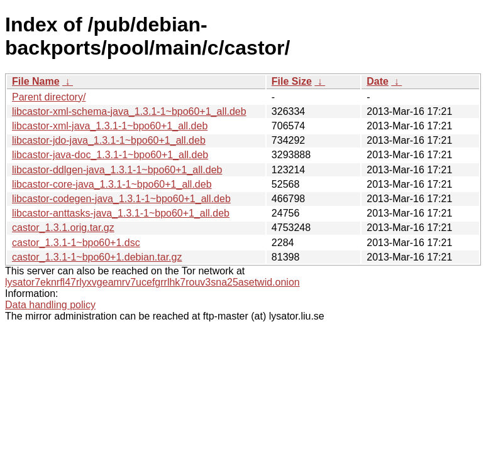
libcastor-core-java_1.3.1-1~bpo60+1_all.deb (112, 184)
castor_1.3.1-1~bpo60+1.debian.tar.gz (97, 257)
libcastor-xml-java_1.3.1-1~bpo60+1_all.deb (109, 126)
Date (378, 81)
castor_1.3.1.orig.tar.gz (63, 227)
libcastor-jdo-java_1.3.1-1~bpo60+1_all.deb (109, 140)
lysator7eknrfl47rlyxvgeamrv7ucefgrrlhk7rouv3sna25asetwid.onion (152, 282)
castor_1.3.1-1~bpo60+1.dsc (76, 242)
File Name (36, 81)
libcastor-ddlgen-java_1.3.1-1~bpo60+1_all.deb (117, 169)
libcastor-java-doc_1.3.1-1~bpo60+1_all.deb (110, 154)
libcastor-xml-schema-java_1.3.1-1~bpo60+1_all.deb (129, 111)
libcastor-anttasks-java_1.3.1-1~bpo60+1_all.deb (120, 213)
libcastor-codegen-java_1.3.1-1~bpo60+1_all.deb (121, 198)
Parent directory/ (49, 97)
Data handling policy (50, 304)
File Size (292, 81)
